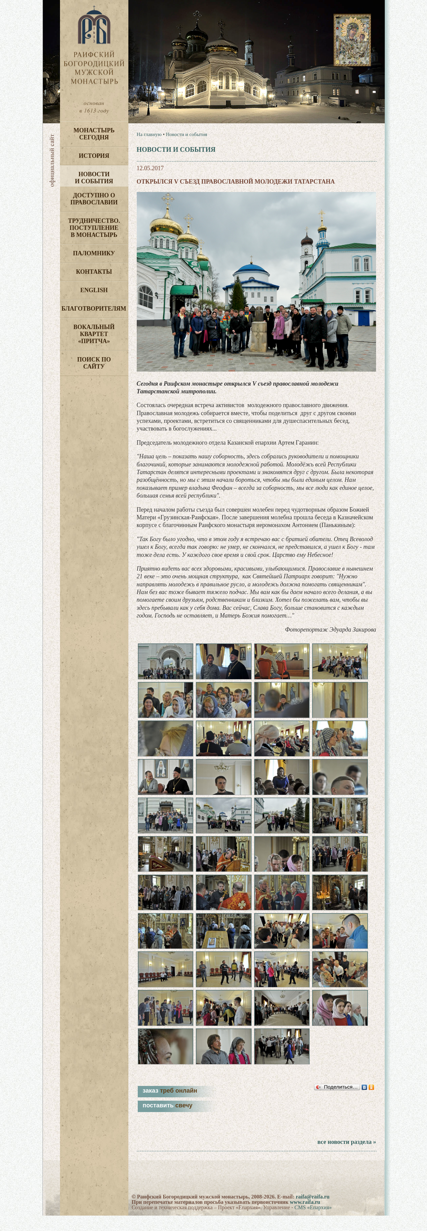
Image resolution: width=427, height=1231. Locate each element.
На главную (149, 134)
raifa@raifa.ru (312, 1212)
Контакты (94, 271)
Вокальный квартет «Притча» (94, 334)
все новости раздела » (346, 1157)
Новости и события (94, 178)
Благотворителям (94, 308)
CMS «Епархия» (313, 1223)
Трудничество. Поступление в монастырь (94, 227)
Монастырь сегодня (94, 134)
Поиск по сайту (94, 363)
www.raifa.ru (305, 1217)
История (94, 155)
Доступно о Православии (94, 199)
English (94, 290)
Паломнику (94, 253)
